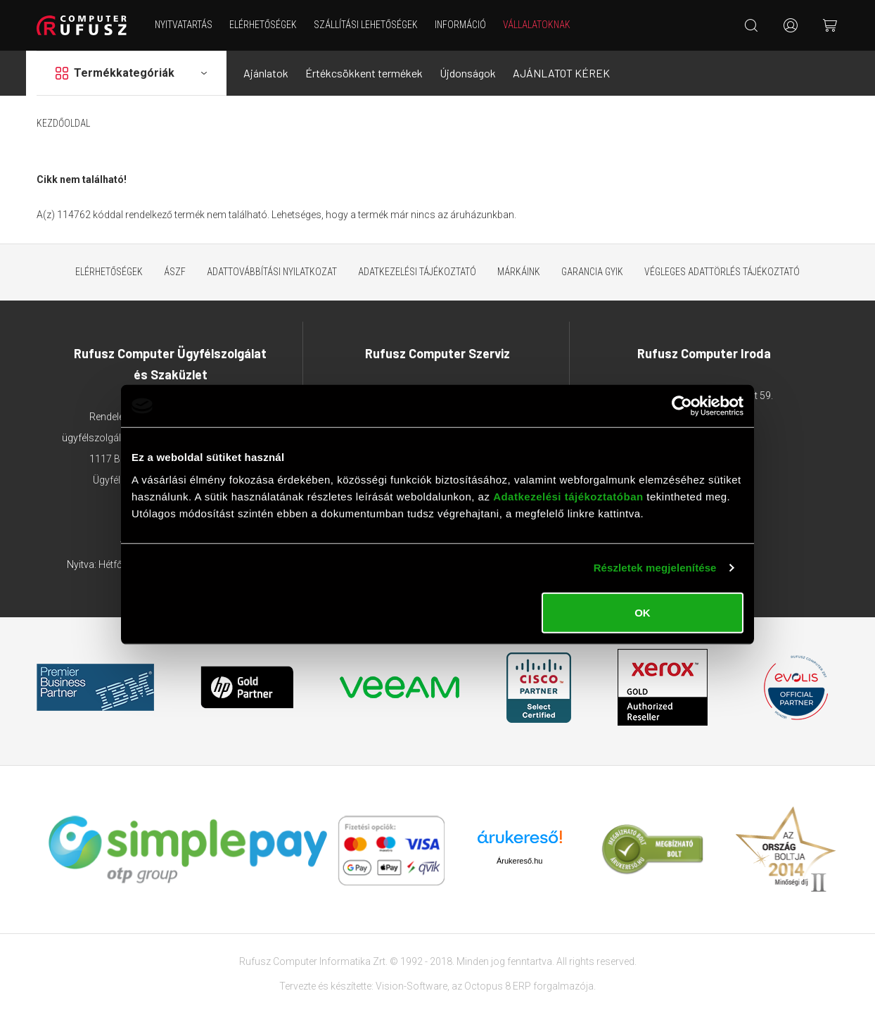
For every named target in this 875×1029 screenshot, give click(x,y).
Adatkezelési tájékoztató (417, 271)
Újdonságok (468, 73)
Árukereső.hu (519, 861)
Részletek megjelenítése (655, 568)
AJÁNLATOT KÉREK (561, 73)
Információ (460, 24)
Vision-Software (411, 986)
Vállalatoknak (536, 24)
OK (642, 612)
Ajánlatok (265, 73)
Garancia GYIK (592, 271)
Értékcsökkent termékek (364, 73)
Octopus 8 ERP (497, 986)
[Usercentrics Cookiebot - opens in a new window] (681, 406)
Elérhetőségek (263, 24)
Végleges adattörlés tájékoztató (722, 271)
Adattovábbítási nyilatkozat (272, 271)
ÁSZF (175, 271)
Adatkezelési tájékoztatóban (568, 496)
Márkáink (518, 271)
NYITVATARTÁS (183, 24)
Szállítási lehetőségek (366, 24)
